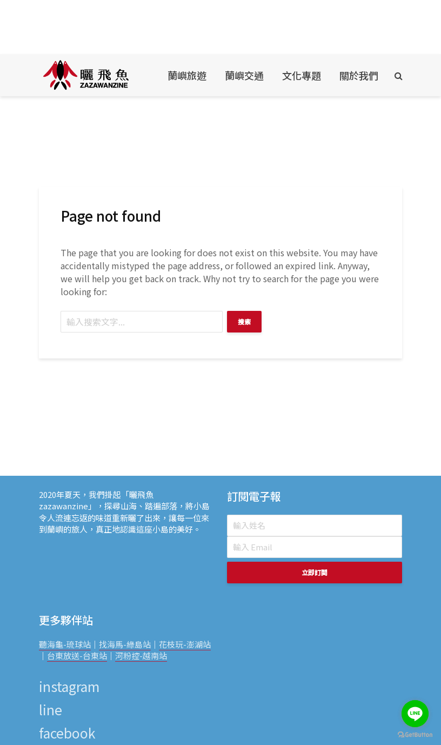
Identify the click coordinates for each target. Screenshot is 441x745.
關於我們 (358, 75)
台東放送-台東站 (77, 655)
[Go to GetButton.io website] (415, 734)
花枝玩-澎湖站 (185, 644)
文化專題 (301, 75)
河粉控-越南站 (141, 655)
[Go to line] (415, 713)
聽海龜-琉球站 (65, 644)
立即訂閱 (315, 572)
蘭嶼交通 (244, 75)
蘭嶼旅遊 (187, 75)
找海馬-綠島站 (125, 644)
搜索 (244, 321)
